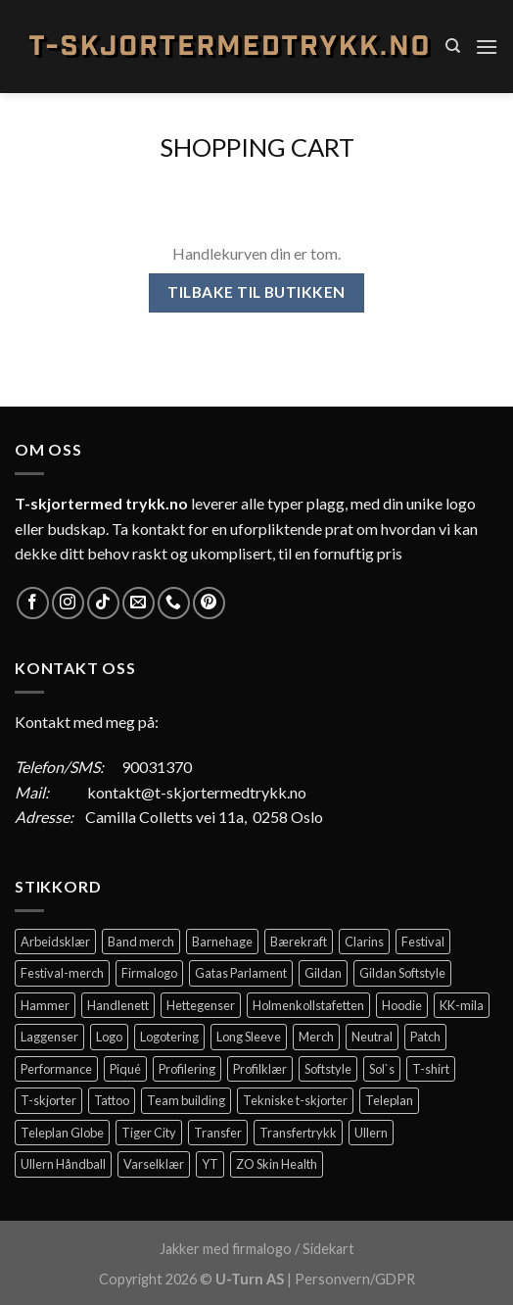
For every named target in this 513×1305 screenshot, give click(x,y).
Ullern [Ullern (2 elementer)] (371, 1132)
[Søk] (452, 46)
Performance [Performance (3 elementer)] (56, 1069)
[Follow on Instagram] (68, 603)
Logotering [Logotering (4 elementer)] (169, 1036)
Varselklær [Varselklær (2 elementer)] (153, 1164)
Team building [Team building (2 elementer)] (186, 1100)
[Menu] (486, 47)
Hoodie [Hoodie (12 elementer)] (402, 1005)
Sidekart (328, 1248)
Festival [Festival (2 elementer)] (422, 941)
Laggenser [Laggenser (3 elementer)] (49, 1036)
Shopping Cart (257, 147)
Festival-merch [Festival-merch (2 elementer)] (62, 973)
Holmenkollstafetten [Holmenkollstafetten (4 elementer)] (308, 1005)
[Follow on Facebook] (33, 603)
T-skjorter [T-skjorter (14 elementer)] (48, 1100)
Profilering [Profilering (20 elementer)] (187, 1069)
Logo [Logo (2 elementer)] (109, 1036)
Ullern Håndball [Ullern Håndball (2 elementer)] (63, 1164)
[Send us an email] (138, 603)
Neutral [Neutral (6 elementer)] (372, 1036)
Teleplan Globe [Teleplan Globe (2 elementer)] (62, 1132)
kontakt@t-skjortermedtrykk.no (196, 792)
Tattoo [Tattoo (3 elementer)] (111, 1100)
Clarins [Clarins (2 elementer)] (364, 941)
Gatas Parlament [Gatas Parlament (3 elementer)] (241, 973)
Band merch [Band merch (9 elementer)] (141, 941)
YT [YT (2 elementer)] (210, 1164)
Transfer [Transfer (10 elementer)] (218, 1132)
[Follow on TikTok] (103, 603)
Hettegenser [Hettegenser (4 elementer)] (200, 1005)
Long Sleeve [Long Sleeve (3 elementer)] (248, 1036)
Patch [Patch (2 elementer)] (425, 1036)
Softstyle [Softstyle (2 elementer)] (327, 1069)
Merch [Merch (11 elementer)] (316, 1036)
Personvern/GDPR (355, 1279)
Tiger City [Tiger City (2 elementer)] (148, 1132)
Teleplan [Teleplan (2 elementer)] (389, 1100)
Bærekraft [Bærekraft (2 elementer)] (298, 941)
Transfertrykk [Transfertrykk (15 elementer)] (298, 1132)
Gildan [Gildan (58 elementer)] (323, 973)
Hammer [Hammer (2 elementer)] (45, 1005)
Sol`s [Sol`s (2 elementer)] (382, 1069)
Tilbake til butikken (256, 292)
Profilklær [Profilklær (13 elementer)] (260, 1069)
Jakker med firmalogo (226, 1248)
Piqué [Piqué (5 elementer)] (125, 1069)
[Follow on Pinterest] (209, 603)
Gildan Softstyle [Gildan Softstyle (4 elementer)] (402, 973)
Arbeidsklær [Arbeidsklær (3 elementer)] (55, 941)
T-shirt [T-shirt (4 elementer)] (430, 1069)
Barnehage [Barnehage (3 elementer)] (222, 941)
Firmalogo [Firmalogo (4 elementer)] (149, 973)
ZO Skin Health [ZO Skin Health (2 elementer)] (276, 1164)
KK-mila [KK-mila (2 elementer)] (462, 1005)
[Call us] (174, 603)
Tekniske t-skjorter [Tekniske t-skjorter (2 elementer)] (295, 1100)
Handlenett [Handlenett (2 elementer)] (118, 1005)
